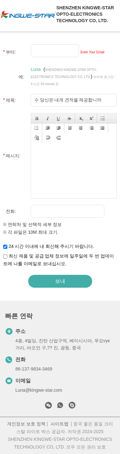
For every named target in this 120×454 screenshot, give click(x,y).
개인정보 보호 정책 (26, 423)
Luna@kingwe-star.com (38, 390)
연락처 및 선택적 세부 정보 (32, 224)
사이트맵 (59, 423)
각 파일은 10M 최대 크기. (31, 232)
